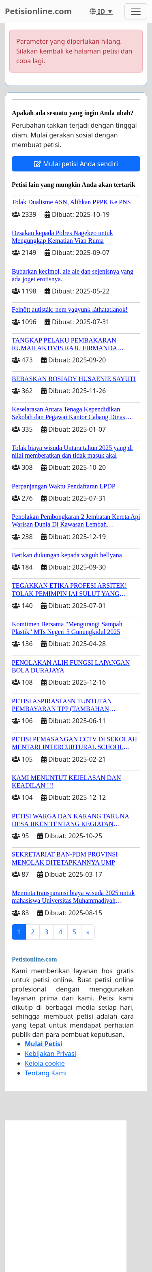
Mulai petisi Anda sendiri (76, 163)
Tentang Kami (45, 1073)
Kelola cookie (45, 1063)
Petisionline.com (38, 11)
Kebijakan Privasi (50, 1053)
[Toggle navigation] (135, 11)
